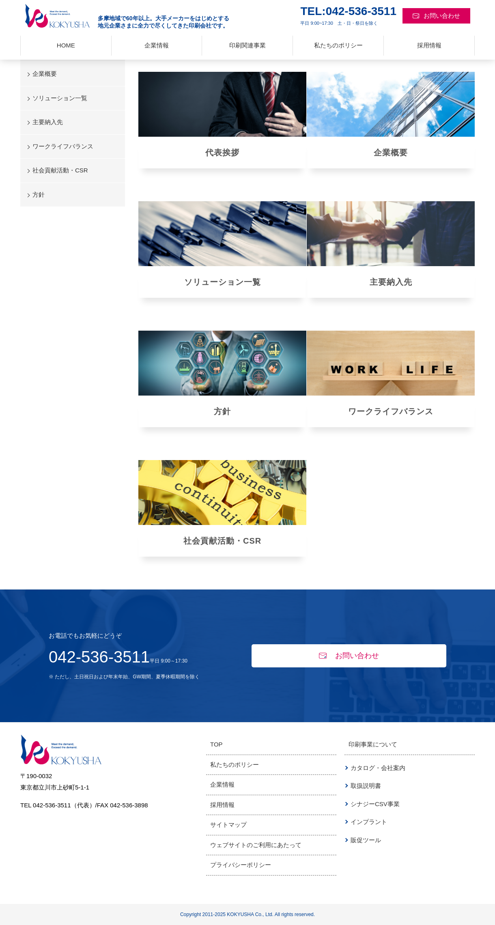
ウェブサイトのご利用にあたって (255, 844)
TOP (216, 744)
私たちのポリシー (338, 45)
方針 (222, 411)
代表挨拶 (222, 152)
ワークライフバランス (390, 411)
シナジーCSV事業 (375, 803)
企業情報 (156, 45)
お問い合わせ (436, 15)
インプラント (369, 821)
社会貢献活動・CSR (222, 540)
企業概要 (391, 152)
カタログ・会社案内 (378, 767)
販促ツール (366, 840)
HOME (66, 45)
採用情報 (429, 45)
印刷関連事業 (247, 45)
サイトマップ (228, 824)
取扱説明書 (366, 785)
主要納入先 (391, 282)
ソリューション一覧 (59, 98)
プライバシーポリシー (240, 864)
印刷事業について (373, 744)
